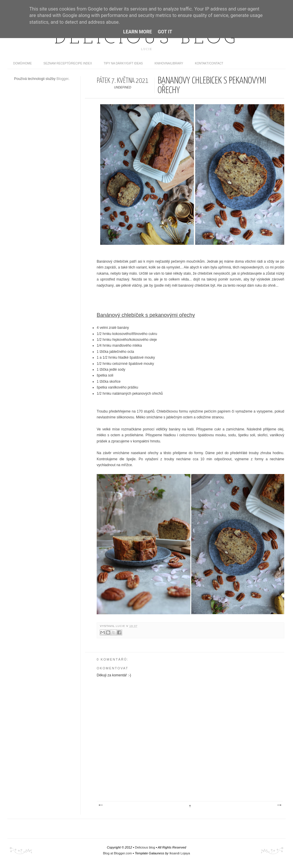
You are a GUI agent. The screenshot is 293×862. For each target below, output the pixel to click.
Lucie (121, 626)
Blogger (63, 79)
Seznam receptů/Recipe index (67, 63)
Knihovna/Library (169, 63)
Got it (165, 32)
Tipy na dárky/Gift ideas (123, 63)
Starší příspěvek (279, 805)
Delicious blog (146, 39)
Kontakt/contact (209, 63)
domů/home (22, 63)
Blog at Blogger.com (117, 853)
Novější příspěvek (100, 805)
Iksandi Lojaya (179, 853)
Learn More (137, 32)
